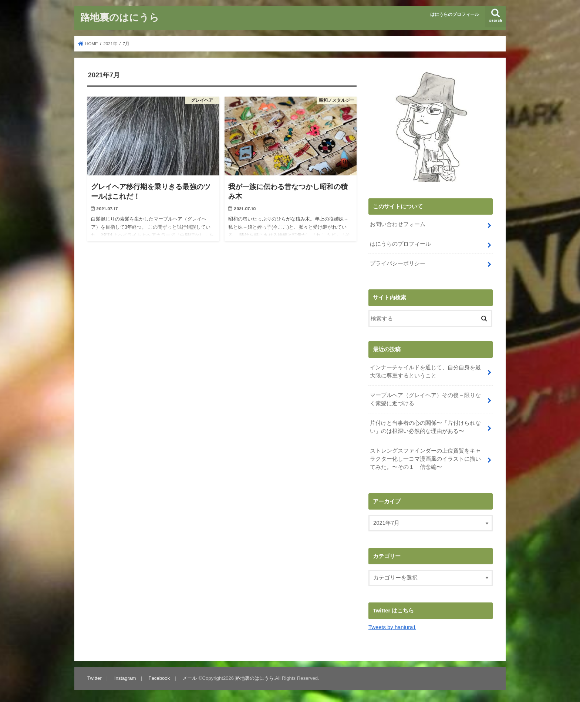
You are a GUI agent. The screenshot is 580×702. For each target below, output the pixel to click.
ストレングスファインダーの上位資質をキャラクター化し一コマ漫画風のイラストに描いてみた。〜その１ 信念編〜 (425, 459)
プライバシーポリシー (397, 263)
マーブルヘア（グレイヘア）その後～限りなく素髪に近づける (425, 399)
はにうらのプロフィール (454, 14)
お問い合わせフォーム (397, 224)
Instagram (125, 678)
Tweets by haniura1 (392, 627)
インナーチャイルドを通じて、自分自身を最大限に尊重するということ (425, 372)
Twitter (94, 678)
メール (189, 678)
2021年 (110, 43)
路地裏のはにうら (119, 17)
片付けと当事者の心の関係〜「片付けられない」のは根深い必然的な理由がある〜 (425, 427)
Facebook (159, 678)
